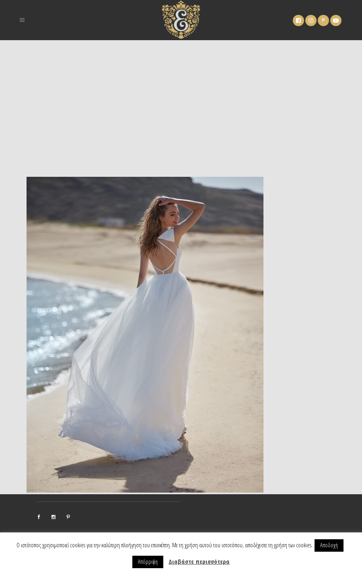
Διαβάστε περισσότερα (199, 561)
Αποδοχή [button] (329, 545)
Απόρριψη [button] (148, 561)
